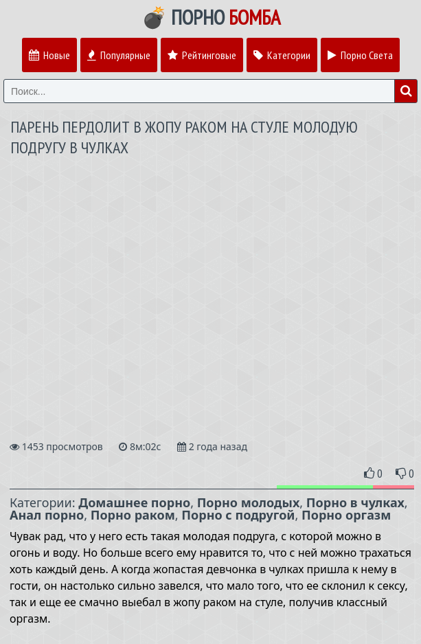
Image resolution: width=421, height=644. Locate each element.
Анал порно (47, 515)
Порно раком (133, 515)
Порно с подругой (238, 515)
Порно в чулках (355, 502)
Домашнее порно (134, 502)
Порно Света (360, 55)
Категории (281, 55)
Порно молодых (248, 502)
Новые (49, 55)
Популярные (118, 55)
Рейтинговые (202, 55)
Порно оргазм (346, 515)
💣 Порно (210, 17)
